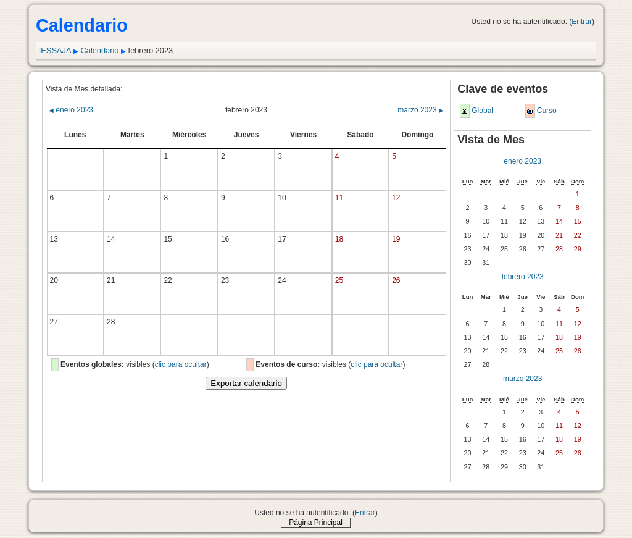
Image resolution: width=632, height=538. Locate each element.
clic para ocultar (181, 364)
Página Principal (316, 522)
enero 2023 (71, 110)
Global (482, 110)
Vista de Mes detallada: (84, 89)
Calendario (100, 50)
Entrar (582, 21)
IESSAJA (55, 50)
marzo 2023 (420, 110)
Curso (547, 110)
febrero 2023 (523, 276)
